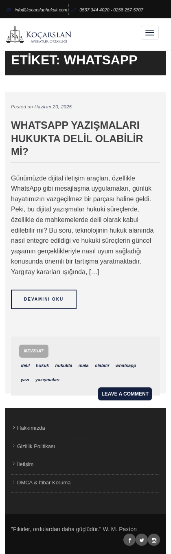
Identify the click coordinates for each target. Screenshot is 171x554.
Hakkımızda (31, 428)
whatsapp (126, 365)
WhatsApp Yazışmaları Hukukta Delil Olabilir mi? (77, 138)
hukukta (63, 365)
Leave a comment (125, 394)
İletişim (25, 464)
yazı (25, 379)
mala (84, 365)
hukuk (42, 365)
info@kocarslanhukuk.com (36, 9)
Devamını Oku (44, 299)
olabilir (102, 365)
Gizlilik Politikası (36, 446)
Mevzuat (34, 351)
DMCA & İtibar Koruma (44, 482)
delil (25, 365)
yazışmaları (47, 379)
